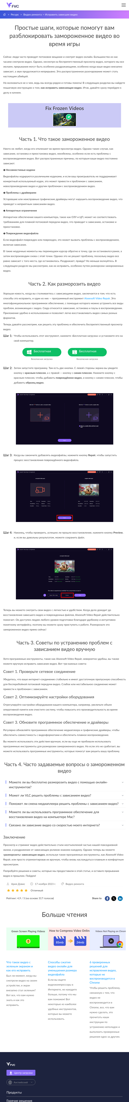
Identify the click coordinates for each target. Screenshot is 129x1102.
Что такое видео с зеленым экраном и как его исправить (19, 966)
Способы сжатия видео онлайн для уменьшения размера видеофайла (62, 968)
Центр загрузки (21, 1073)
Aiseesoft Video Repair (97, 298)
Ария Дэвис (18, 883)
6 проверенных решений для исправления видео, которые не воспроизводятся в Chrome (103, 972)
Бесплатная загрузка (47, 352)
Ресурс (15, 14)
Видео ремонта (32, 14)
